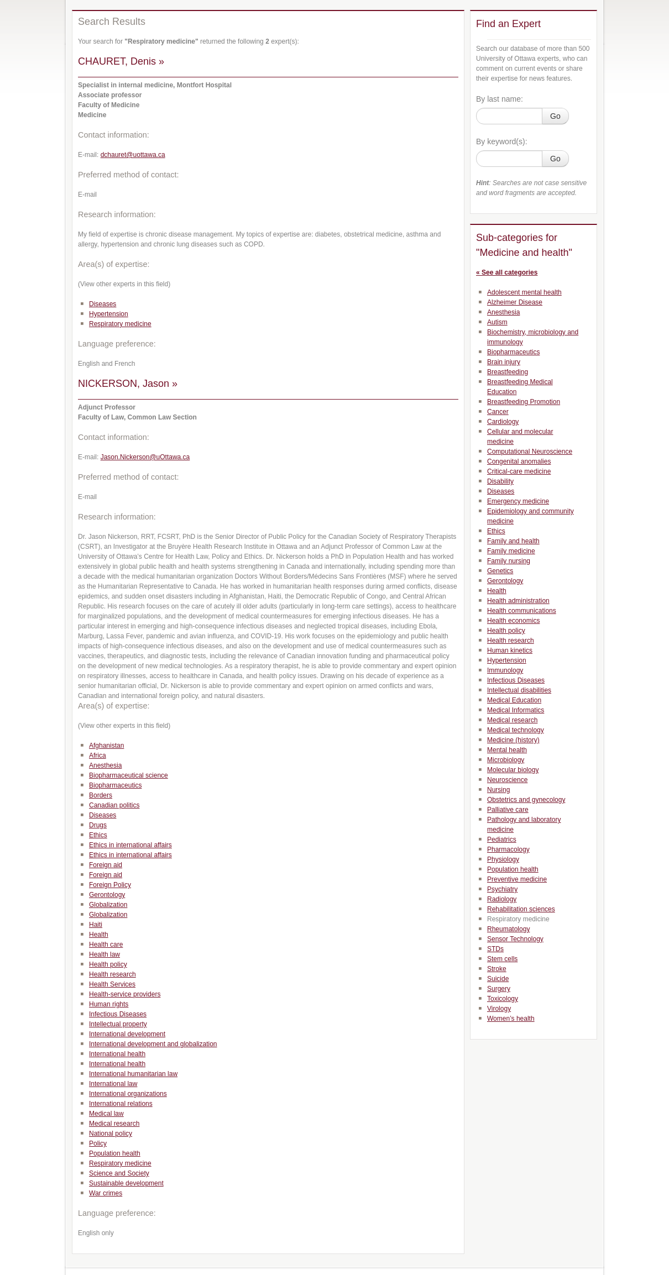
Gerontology (107, 895)
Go (555, 116)
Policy (98, 1143)
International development (127, 1034)
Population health (114, 1153)
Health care (106, 944)
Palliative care (508, 810)
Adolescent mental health (524, 292)
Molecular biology (513, 770)
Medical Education (514, 700)
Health (98, 934)
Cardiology (503, 422)
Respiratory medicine (120, 324)
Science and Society (119, 1173)
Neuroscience (507, 780)
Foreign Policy (110, 885)
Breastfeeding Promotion (523, 402)
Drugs (98, 825)
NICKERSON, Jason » (127, 383)
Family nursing (508, 561)
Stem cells (502, 959)
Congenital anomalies (519, 461)
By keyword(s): (501, 141)
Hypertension (108, 314)
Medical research (114, 1123)
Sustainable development (126, 1183)
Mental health (507, 750)
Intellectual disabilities (519, 690)
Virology (499, 1008)
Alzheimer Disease (514, 302)
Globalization (108, 905)
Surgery (498, 989)
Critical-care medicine (519, 471)
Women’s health (511, 1018)
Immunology (505, 670)
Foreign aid (105, 865)
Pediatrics (501, 839)
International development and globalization (153, 1044)
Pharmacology (508, 849)
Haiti (95, 924)
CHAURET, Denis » (121, 61)
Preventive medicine (517, 879)
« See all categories (506, 272)
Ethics (98, 835)
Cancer (498, 412)
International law (113, 1084)
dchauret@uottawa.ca (133, 155)
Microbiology (505, 760)
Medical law (106, 1113)
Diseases (102, 304)
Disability (500, 481)
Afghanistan (106, 745)
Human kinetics (509, 650)
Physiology (503, 859)
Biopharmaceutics (115, 785)
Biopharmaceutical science (128, 775)
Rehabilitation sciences (521, 909)
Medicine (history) (513, 740)
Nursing (498, 790)
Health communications (521, 611)
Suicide (498, 979)
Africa (97, 755)
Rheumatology (508, 929)
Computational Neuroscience (529, 451)
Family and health (513, 541)
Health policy (108, 964)
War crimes (105, 1193)
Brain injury (503, 362)
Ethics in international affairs (130, 845)
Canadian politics (114, 805)
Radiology (501, 899)
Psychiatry (502, 889)
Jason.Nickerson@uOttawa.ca (145, 457)
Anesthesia (105, 765)
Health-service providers (124, 994)
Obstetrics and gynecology (526, 800)
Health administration (518, 601)
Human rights (108, 1004)
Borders (100, 795)
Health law (104, 954)
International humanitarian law (133, 1074)
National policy (110, 1133)
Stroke (496, 969)
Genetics (500, 571)
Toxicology (502, 999)
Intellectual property (118, 1024)
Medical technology (515, 730)
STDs (495, 949)
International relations (121, 1104)
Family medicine (511, 551)
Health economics (513, 621)
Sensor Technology (515, 939)
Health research (112, 974)
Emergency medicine (518, 501)
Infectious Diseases (118, 1014)
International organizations (128, 1094)
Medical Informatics (515, 710)
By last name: (499, 99)
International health (117, 1054)
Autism (497, 322)
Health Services (112, 984)
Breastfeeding (507, 372)
